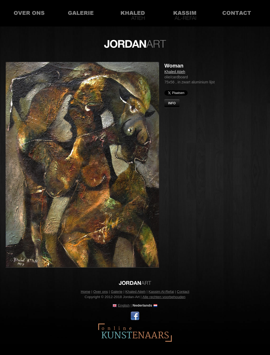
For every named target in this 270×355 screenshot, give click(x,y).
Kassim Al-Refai (185, 13)
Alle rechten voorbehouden (164, 297)
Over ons (29, 13)
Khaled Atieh (133, 13)
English (124, 305)
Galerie (81, 13)
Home (85, 292)
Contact (236, 13)
